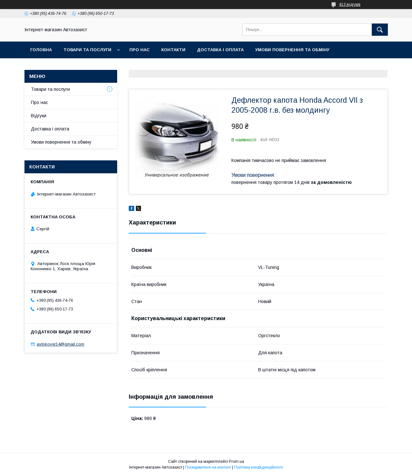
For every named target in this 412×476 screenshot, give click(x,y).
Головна (41, 49)
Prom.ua (236, 461)
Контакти (173, 49)
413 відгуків (349, 4)
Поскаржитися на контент (208, 467)
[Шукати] (380, 30)
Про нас (139, 49)
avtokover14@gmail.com (60, 344)
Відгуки (38, 115)
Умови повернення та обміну (292, 49)
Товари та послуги (87, 49)
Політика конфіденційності (258, 467)
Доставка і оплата (220, 49)
